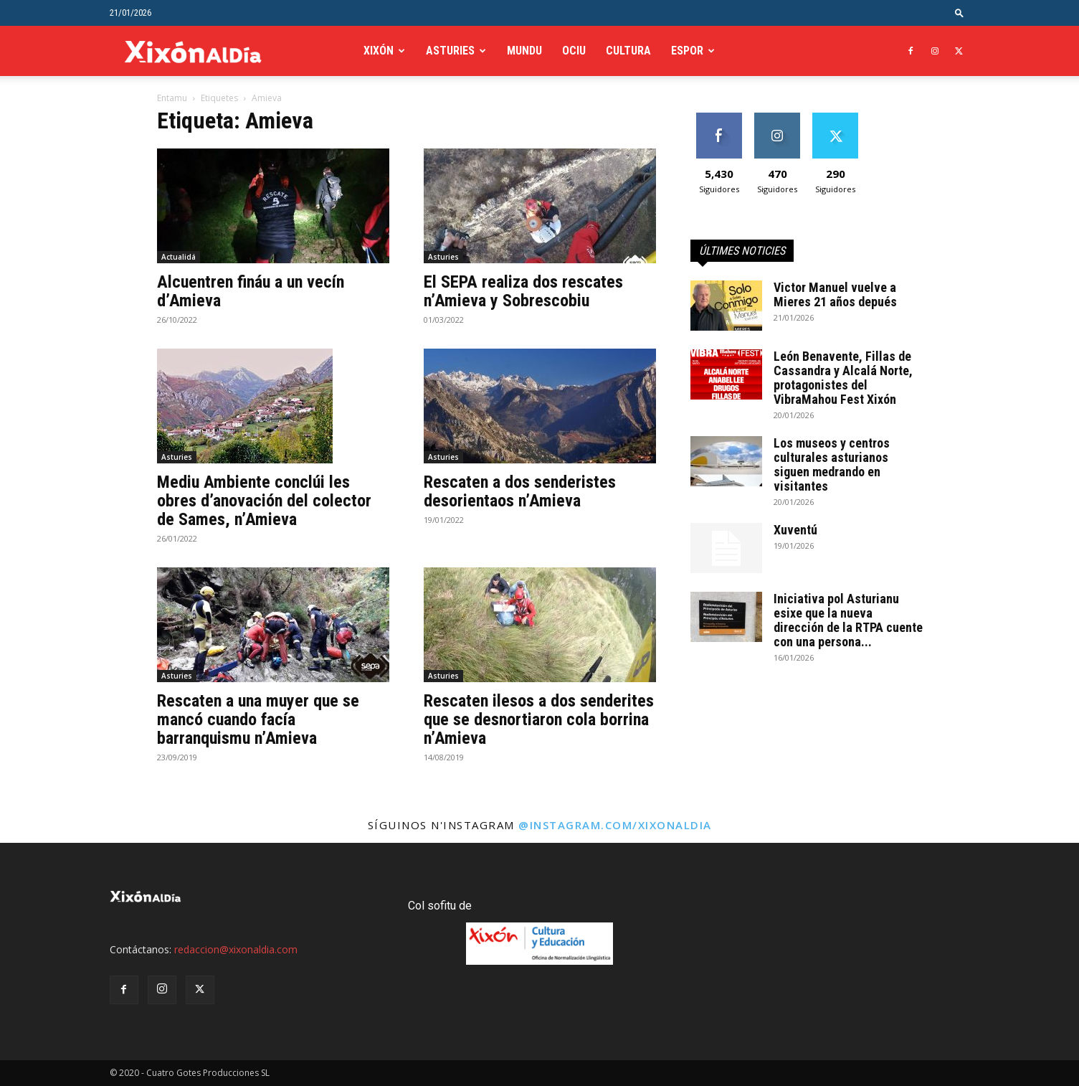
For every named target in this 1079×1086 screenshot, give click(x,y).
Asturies (450, 50)
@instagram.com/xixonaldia (615, 825)
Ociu (574, 50)
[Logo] (193, 51)
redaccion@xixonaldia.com (236, 949)
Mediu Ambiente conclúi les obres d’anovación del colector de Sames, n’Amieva (264, 500)
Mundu (524, 50)
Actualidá (178, 257)
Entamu (172, 98)
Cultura (628, 50)
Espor (687, 50)
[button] (959, 12)
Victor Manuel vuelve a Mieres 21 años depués (835, 294)
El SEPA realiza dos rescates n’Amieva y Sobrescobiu (523, 291)
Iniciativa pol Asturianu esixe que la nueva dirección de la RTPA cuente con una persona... (848, 620)
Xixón (378, 50)
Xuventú (795, 529)
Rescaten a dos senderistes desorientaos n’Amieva (520, 491)
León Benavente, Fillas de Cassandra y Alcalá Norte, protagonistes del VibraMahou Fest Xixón (843, 378)
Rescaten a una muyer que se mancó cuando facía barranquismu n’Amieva (258, 719)
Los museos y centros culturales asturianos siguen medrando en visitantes (832, 464)
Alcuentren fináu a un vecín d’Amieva (250, 291)
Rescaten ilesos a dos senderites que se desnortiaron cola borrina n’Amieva (539, 719)
